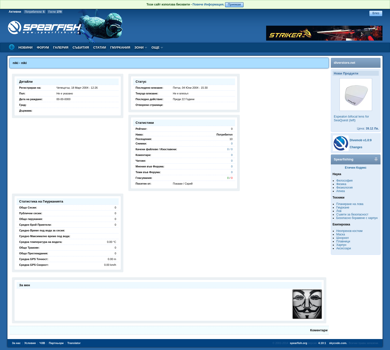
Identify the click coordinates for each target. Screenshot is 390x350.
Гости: (55, 11)
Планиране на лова (349, 204)
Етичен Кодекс (356, 167)
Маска (340, 234)
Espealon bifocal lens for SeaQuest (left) (351, 118)
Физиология (344, 187)
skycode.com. (338, 343)
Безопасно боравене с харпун (357, 218)
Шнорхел (342, 238)
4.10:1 (322, 343)
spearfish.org (298, 343)
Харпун (341, 245)
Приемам (234, 4)
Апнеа (340, 191)
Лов (338, 211)
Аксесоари (343, 248)
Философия (344, 180)
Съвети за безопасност (352, 214)
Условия (30, 343)
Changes (356, 147)
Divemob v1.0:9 (361, 140)
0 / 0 (230, 149)
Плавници (343, 241)
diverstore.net (344, 63)
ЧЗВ (42, 343)
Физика (341, 184)
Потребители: (35, 11)
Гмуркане (342, 207)
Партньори (56, 343)
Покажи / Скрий (183, 183)
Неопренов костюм (349, 231)
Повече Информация (208, 4)
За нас (16, 343)
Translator (74, 343)
